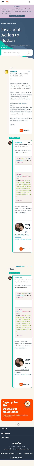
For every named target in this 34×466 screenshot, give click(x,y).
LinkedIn (28, 242)
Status (19, 459)
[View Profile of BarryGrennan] (18, 142)
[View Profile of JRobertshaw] (13, 71)
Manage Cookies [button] (17, 464)
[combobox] (17, 52)
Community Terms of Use (22, 455)
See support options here (17, 16)
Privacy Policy (8, 455)
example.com (23, 103)
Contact (22, 242)
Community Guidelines (7, 459)
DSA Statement (28, 459)
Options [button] (13, 68)
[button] (29, 71)
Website (17, 242)
